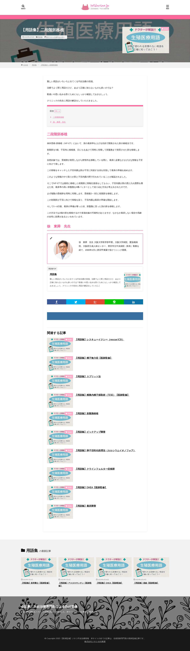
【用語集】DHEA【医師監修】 (91, 487)
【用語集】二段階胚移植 (49, 65)
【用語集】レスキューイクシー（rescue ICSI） (99, 339)
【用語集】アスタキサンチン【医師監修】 (75, 584)
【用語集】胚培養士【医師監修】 (35, 583)
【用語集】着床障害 (85, 505)
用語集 (40, 37)
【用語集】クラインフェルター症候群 (95, 468)
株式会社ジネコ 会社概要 (95, 641)
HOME (25, 65)
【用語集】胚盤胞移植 (86, 413)
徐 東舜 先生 (57, 122)
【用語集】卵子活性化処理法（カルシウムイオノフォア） (105, 450)
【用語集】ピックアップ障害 (90, 431)
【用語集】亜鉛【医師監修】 (146, 583)
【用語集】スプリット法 (88, 376)
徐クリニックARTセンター (55, 37)
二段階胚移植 (56, 117)
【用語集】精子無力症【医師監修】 (93, 357)
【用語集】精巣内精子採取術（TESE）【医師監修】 (102, 394)
